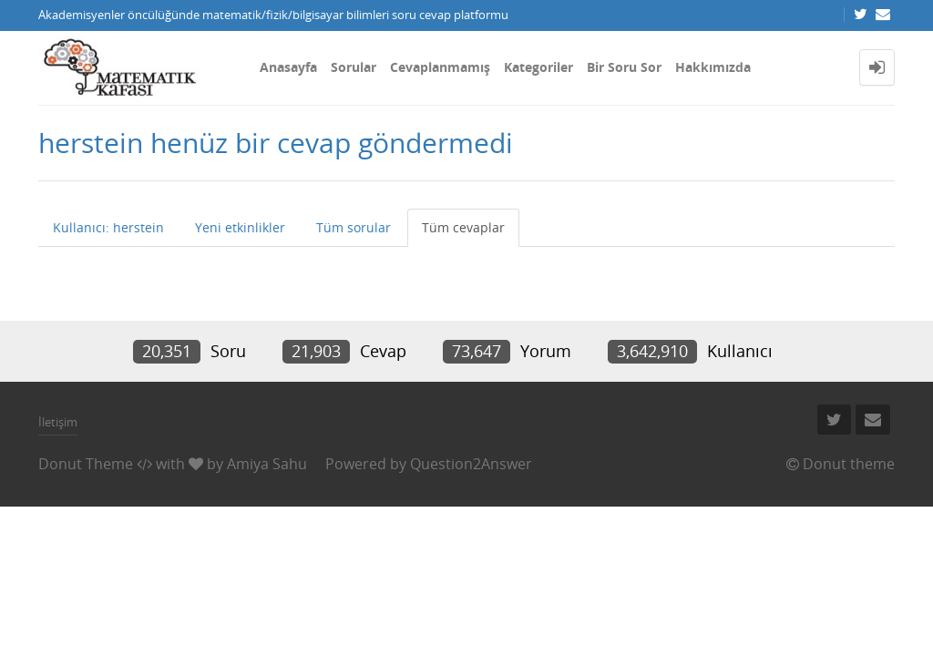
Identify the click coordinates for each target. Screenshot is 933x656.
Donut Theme (85, 464)
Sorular (353, 67)
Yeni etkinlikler (240, 227)
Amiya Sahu (267, 464)
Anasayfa (288, 67)
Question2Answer (471, 464)
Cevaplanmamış (440, 67)
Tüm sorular (353, 227)
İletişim (57, 422)
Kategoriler (538, 67)
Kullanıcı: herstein (108, 227)
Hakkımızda (713, 67)
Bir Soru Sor (624, 67)
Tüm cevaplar (463, 227)
